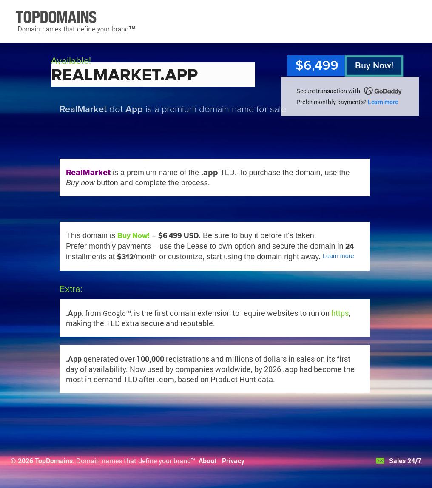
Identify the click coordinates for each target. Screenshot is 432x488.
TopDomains (54, 460)
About (208, 460)
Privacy (233, 460)
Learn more (383, 102)
